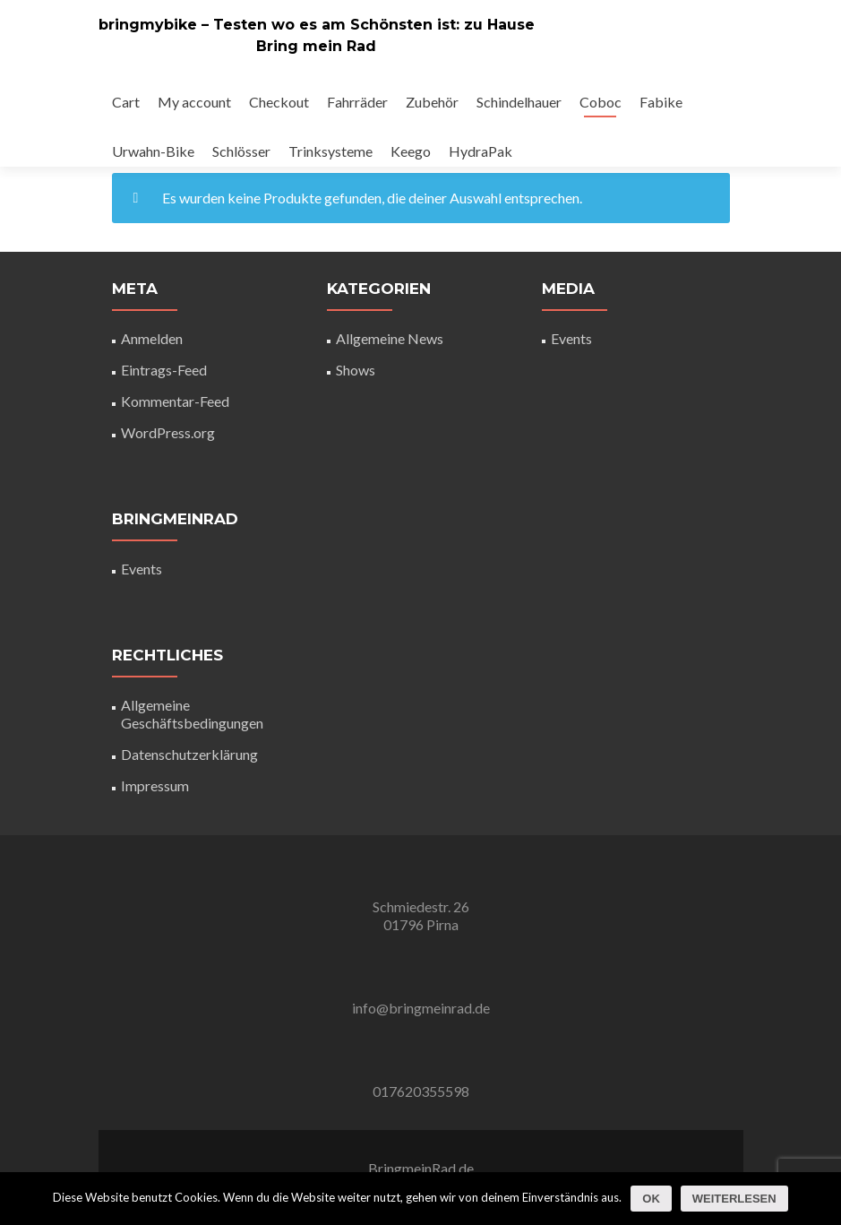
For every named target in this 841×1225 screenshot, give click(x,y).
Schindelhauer (519, 101)
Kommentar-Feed (175, 401)
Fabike (660, 101)
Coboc (600, 101)
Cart (126, 101)
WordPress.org (168, 432)
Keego (410, 151)
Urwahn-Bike (153, 151)
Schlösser (241, 151)
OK (651, 1198)
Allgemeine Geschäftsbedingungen (192, 713)
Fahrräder (357, 101)
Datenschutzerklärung (189, 754)
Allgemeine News (389, 338)
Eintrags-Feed (164, 369)
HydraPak (480, 151)
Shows (355, 369)
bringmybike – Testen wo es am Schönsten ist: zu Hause (317, 24)
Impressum (155, 785)
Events (141, 568)
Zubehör (432, 101)
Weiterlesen (734, 1198)
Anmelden (152, 338)
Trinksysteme (330, 151)
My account (194, 101)
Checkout (279, 101)
